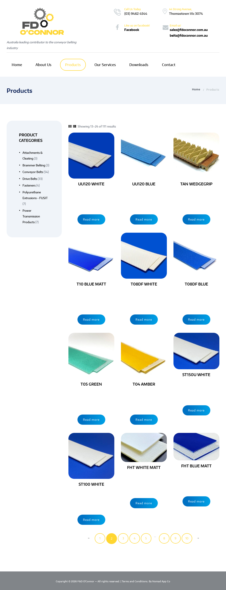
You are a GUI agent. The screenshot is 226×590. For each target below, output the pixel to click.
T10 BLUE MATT (91, 284)
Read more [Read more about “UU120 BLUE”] (144, 219)
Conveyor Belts (33, 172)
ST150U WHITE (196, 374)
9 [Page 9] (176, 538)
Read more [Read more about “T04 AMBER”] (144, 419)
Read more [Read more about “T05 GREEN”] (91, 419)
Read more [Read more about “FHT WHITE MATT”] (144, 502)
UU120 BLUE (143, 183)
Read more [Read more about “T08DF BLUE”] (196, 319)
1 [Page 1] (98, 538)
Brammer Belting (34, 165)
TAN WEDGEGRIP (196, 183)
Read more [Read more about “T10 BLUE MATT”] (91, 319)
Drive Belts (30, 179)
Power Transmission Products (31, 216)
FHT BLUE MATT (196, 465)
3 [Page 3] (122, 538)
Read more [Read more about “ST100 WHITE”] (91, 519)
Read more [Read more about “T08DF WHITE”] (144, 319)
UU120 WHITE (91, 183)
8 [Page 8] (164, 538)
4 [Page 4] (134, 538)
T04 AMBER (144, 384)
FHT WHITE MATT (144, 467)
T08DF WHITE (144, 284)
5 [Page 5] (146, 538)
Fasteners (29, 185)
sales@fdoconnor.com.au (189, 30)
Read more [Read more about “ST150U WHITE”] (196, 410)
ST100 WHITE (91, 484)
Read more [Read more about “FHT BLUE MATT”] (196, 501)
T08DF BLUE (196, 284)
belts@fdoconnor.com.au (189, 35)
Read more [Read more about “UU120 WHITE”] (91, 219)
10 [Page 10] (188, 538)
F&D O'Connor (86, 581)
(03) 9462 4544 (135, 13)
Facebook (131, 30)
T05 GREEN (91, 384)
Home (196, 89)
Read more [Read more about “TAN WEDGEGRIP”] (196, 219)
